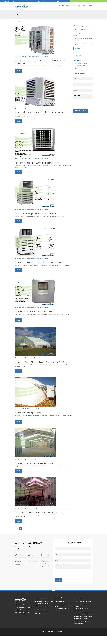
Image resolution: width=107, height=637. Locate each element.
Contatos (90, 5)
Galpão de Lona (30, 408)
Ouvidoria (83, 5)
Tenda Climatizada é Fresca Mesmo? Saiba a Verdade (38, 512)
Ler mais (18, 70)
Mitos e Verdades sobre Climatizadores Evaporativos (37, 163)
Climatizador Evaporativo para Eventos (43, 607)
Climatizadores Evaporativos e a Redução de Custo (37, 213)
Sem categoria (30, 357)
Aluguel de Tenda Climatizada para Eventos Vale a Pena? (39, 362)
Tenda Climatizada (30, 508)
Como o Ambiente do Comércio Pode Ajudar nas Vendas (39, 262)
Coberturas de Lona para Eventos (42, 611)
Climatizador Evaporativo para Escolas (83, 612)
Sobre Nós (61, 5)
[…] (59, 66)
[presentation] (83, 104)
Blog (78, 5)
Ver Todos (77, 48)
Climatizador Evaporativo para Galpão (83, 616)
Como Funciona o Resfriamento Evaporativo (34, 311)
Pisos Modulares (38, 613)
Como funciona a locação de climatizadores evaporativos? (40, 112)
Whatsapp (57, 1)
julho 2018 (77, 56)
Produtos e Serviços (70, 5)
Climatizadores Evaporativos (33, 56)
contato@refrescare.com (9, 1)
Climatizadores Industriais (80, 65)
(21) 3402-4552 (41, 1)
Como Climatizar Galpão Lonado (29, 413)
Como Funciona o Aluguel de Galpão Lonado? (34, 463)
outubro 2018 (78, 55)
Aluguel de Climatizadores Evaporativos (43, 601)
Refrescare (46, 56)
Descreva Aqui (82, 96)
